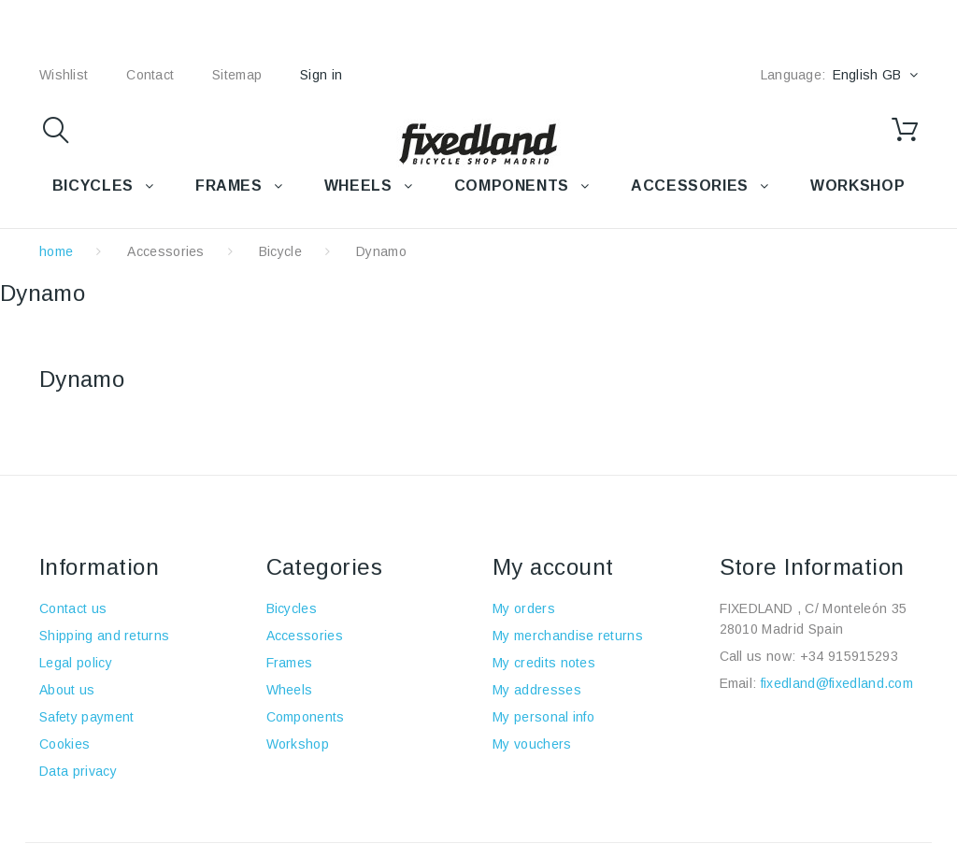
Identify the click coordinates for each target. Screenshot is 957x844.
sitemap (237, 74)
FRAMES (229, 185)
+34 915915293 (849, 656)
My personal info (543, 716)
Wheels (289, 689)
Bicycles (292, 608)
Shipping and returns (104, 635)
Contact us (73, 608)
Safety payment (86, 716)
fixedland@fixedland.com (837, 683)
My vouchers (532, 744)
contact (150, 74)
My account (553, 566)
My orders (524, 608)
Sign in (321, 74)
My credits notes (544, 662)
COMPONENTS (511, 185)
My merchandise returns (568, 635)
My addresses (537, 689)
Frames (289, 662)
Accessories (690, 185)
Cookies (64, 744)
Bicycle (280, 251)
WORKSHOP (857, 185)
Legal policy (75, 662)
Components (305, 716)
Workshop (298, 744)
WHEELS (358, 185)
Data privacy (78, 771)
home (56, 251)
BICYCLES (93, 185)
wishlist (63, 74)
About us (67, 689)
